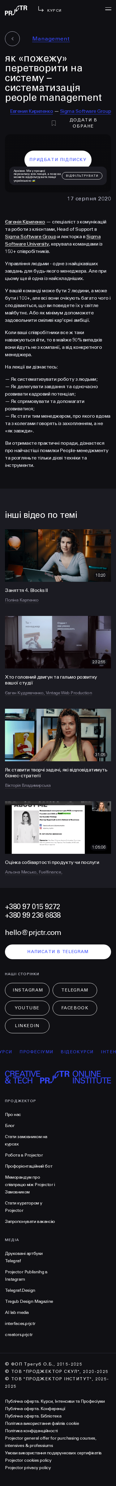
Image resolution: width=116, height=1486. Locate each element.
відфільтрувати (82, 176)
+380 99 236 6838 (32, 915)
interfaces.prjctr (20, 1323)
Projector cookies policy (28, 1460)
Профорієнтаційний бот (28, 1166)
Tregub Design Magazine (29, 1301)
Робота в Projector (24, 1155)
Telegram (74, 990)
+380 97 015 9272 (32, 906)
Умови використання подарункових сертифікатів (53, 1453)
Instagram (28, 990)
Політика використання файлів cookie (42, 1423)
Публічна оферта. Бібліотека (33, 1416)
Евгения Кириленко (31, 111)
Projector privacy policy (28, 1467)
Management (51, 38)
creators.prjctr (19, 1334)
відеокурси (80, 1051)
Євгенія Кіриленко (25, 222)
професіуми (40, 1051)
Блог (10, 1125)
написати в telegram (58, 951)
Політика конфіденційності (31, 1430)
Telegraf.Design (20, 1290)
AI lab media (17, 1312)
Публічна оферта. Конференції (35, 1408)
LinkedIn (27, 1025)
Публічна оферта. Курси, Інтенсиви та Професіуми (55, 1401)
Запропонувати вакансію (30, 1221)
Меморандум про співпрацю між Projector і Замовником (30, 1185)
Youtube (27, 1008)
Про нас (13, 1114)
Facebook (74, 1008)
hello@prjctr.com (33, 932)
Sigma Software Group (85, 111)
